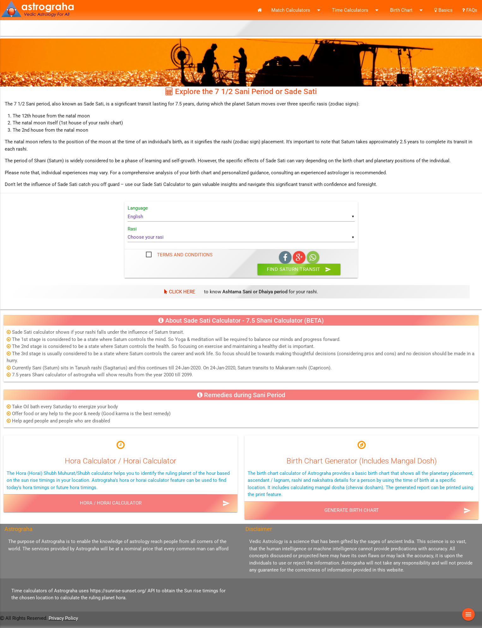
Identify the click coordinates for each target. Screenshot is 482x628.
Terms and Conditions (185, 255)
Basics (443, 10)
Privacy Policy (63, 618)
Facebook (285, 257)
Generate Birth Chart (351, 510)
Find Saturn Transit (299, 269)
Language (138, 208)
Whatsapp (313, 257)
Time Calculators (356, 10)
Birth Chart (407, 10)
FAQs (469, 10)
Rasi (132, 229)
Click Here (179, 292)
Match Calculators (296, 10)
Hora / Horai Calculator (111, 503)
